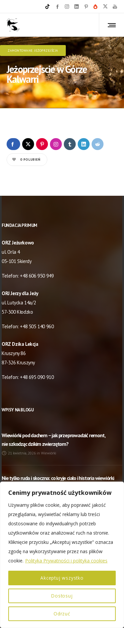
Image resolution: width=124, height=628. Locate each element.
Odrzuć (62, 613)
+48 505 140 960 (37, 324)
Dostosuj (62, 596)
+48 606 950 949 (37, 274)
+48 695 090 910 (37, 375)
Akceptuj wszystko (62, 578)
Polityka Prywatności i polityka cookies (66, 560)
